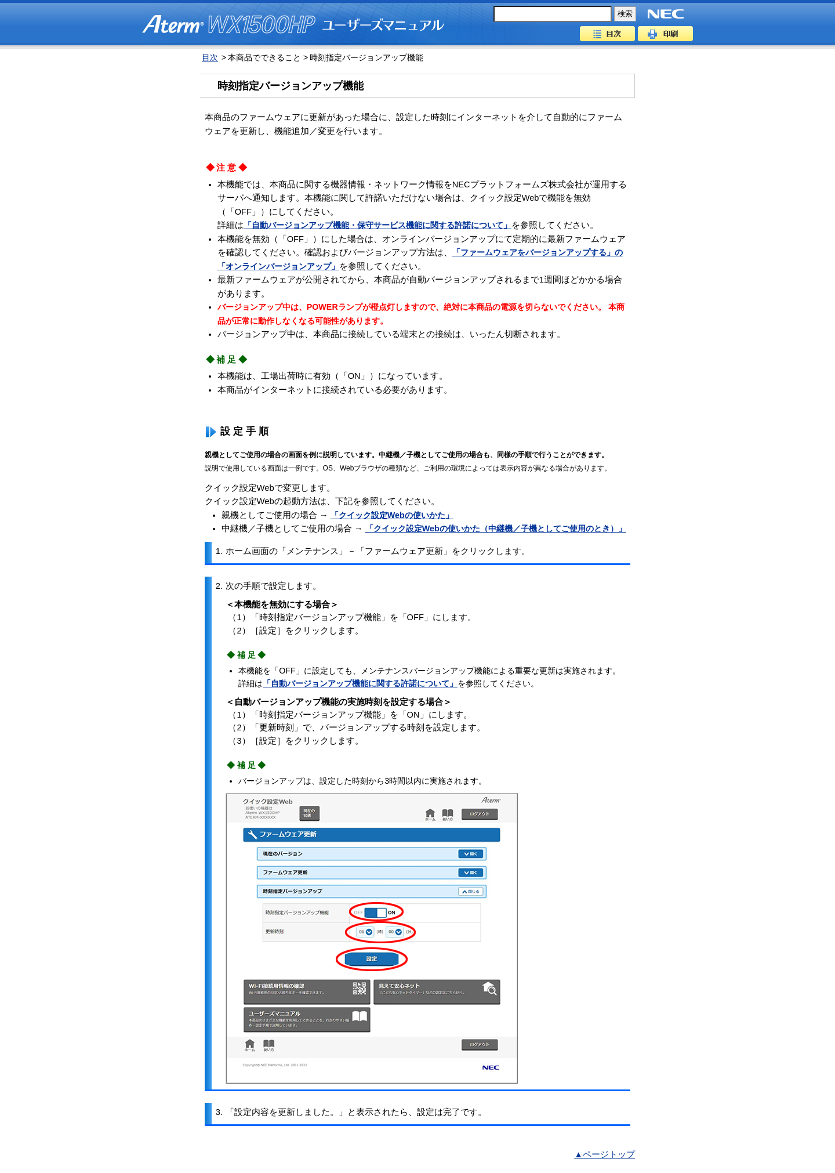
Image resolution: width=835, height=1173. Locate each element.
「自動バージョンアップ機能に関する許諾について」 (360, 683)
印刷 (665, 33)
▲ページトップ (604, 1154)
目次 (607, 33)
